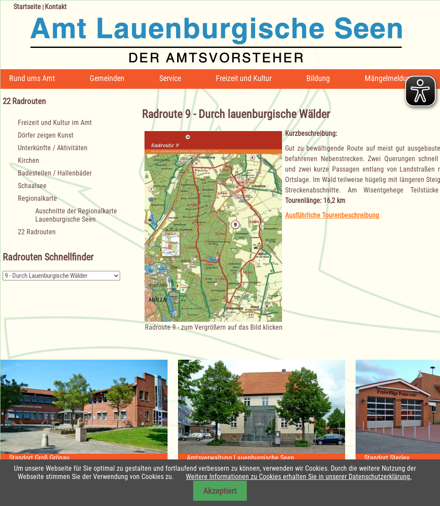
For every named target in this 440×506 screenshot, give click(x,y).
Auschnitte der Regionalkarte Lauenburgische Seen (76, 215)
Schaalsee (32, 186)
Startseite (27, 7)
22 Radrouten (37, 232)
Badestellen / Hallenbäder (55, 173)
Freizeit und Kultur (244, 78)
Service (170, 78)
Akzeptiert (220, 491)
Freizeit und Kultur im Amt (55, 122)
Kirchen (28, 160)
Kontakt (56, 7)
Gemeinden (107, 78)
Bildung (318, 78)
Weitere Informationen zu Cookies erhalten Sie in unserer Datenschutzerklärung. (299, 476)
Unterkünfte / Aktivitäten (52, 148)
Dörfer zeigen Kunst (46, 135)
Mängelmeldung (390, 78)
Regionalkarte (37, 198)
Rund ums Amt (32, 78)
